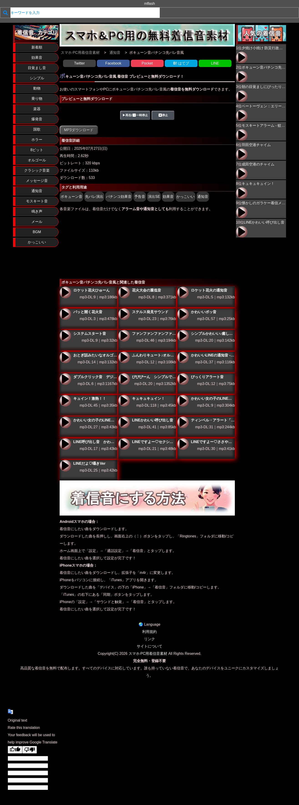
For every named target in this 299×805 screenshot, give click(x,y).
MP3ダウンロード (79, 130)
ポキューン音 (71, 197)
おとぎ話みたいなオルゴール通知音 (65, 357)
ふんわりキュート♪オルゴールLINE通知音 (124, 357)
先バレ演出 (94, 197)
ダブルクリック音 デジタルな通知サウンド (65, 379)
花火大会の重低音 (124, 292)
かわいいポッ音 (183, 314)
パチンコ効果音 (119, 197)
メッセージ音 (37, 181)
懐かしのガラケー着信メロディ (267, 203)
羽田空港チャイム (256, 145)
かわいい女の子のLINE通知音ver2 (183, 400)
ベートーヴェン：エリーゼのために (241, 115)
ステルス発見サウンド (124, 314)
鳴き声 (36, 211)
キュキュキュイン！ (124, 400)
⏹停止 (163, 115)
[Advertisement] (147, 244)
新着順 (36, 47)
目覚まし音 (37, 68)
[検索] (5, 13)
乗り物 (36, 99)
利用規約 (149, 632)
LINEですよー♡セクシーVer (124, 444)
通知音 (36, 191)
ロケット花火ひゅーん (65, 292)
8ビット (36, 150)
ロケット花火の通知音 (183, 292)
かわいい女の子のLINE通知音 (65, 422)
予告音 (139, 197)
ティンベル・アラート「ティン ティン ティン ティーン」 (183, 422)
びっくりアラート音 (183, 379)
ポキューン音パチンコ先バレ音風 (269, 67)
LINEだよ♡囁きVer (65, 465)
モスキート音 (37, 201)
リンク (149, 639)
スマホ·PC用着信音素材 (148, 653)
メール (36, 222)
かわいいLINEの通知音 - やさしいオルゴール (183, 357)
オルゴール (37, 160)
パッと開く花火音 (65, 314)
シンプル (37, 78)
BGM (37, 232)
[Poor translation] (29, 749)
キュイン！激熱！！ (65, 400)
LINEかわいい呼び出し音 (124, 422)
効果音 (36, 57)
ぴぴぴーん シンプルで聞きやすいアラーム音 (124, 379)
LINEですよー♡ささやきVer (183, 444)
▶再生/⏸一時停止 (135, 115)
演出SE (154, 197)
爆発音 (36, 119)
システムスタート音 (65, 335)
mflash (149, 3)
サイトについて (149, 646)
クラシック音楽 (37, 170)
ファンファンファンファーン (124, 335)
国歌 (37, 129)
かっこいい (37, 242)
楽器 (37, 109)
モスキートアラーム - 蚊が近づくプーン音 (241, 135)
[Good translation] (15, 749)
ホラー (36, 140)
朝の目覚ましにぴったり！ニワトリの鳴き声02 (241, 96)
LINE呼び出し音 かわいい (65, 444)
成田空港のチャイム (258, 164)
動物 (37, 88)
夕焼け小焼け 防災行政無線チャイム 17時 (241, 57)
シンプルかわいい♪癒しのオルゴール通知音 (183, 335)
